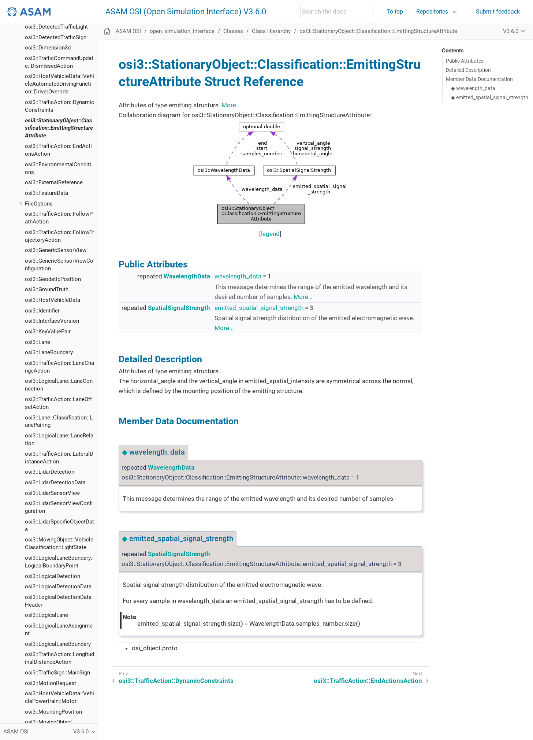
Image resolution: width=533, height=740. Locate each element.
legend (270, 233)
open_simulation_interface (182, 31)
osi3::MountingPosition (53, 711)
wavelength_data (238, 276)
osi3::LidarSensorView (52, 493)
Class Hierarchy (271, 31)
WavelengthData (187, 276)
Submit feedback (498, 11)
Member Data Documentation (479, 79)
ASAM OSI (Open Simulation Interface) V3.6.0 (185, 12)
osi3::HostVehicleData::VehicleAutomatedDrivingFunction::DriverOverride (59, 84)
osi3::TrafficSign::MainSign (57, 672)
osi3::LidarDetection (49, 472)
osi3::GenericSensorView (55, 250)
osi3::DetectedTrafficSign (55, 37)
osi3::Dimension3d (48, 47)
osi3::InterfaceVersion (52, 321)
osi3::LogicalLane (46, 615)
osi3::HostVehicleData (52, 300)
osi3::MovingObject (48, 722)
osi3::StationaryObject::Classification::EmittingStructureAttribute (59, 128)
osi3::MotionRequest (50, 683)
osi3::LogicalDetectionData (58, 586)
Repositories (432, 11)
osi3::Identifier (42, 310)
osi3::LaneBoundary (49, 352)
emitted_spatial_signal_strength (259, 307)
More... (231, 105)
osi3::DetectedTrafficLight (56, 26)
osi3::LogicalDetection (52, 576)
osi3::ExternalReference (54, 182)
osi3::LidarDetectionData (55, 482)
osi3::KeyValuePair (48, 331)
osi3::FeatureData (46, 193)
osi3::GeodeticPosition (53, 279)
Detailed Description (468, 70)
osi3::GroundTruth (46, 289)
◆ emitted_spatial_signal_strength (489, 97)
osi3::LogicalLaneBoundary (58, 644)
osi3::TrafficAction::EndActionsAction (368, 680)
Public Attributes (465, 61)
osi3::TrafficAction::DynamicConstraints (176, 680)
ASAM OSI (128, 31)
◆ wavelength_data (473, 88)
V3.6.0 (510, 31)
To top (395, 11)
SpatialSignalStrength (179, 307)
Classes (233, 31)
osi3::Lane (37, 342)
